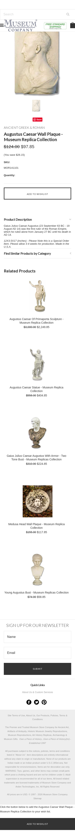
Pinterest (44, 702)
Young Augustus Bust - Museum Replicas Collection (36, 592)
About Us (20, 755)
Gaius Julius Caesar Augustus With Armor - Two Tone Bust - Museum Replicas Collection (36, 457)
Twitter (36, 702)
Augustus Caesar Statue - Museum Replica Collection (36, 389)
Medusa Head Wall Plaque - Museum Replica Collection (36, 526)
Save (39, 119)
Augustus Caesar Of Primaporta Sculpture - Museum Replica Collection (36, 320)
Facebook (28, 702)
